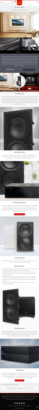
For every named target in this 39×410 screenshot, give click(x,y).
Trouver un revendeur (29, 69)
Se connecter (14, 388)
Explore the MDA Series (19, 214)
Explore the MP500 (19, 380)
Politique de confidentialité (19, 408)
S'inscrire (19, 388)
